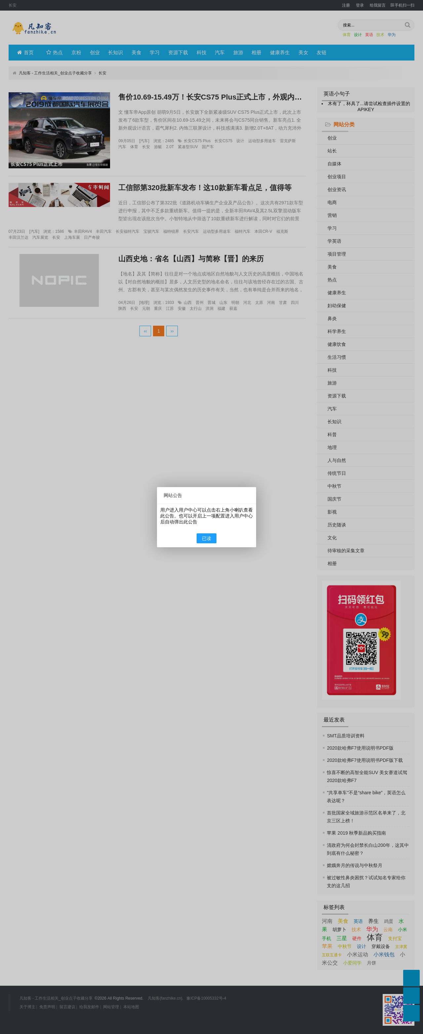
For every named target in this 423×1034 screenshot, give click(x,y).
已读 (206, 538)
